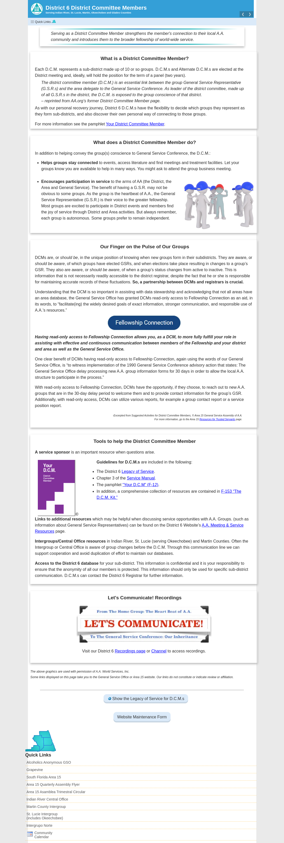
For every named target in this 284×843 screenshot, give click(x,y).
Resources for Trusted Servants (217, 419)
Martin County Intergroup (46, 807)
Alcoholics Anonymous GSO (49, 762)
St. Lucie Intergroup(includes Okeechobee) (45, 816)
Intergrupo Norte (40, 825)
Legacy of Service (138, 471)
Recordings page (130, 651)
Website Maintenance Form (142, 717)
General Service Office (113, 677)
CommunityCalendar (40, 835)
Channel (158, 651)
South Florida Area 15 (44, 777)
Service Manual (141, 478)
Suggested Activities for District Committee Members (161, 415)
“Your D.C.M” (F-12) (140, 485)
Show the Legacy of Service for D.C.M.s (145, 698)
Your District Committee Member (135, 124)
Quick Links (43, 22)
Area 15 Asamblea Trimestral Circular (56, 792)
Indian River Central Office (47, 799)
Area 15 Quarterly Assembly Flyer (53, 784)
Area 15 (138, 677)
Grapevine (35, 770)
